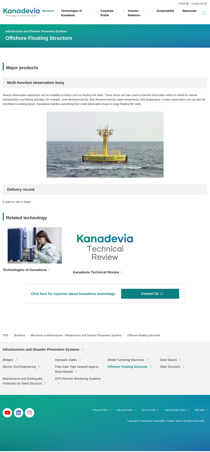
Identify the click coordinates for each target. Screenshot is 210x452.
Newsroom (189, 11)
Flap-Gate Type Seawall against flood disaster (77, 370)
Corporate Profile (107, 13)
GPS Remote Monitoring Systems (78, 379)
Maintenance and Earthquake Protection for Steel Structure (23, 382)
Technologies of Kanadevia (71, 13)
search (204, 13)
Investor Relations (134, 13)
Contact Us (197, 3)
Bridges (8, 360)
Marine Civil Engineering (19, 367)
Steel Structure (170, 367)
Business (48, 11)
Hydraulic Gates (66, 360)
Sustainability (165, 11)
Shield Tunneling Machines (126, 360)
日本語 (181, 3)
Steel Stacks (168, 360)
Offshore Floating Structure (128, 367)
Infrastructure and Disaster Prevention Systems (41, 350)
